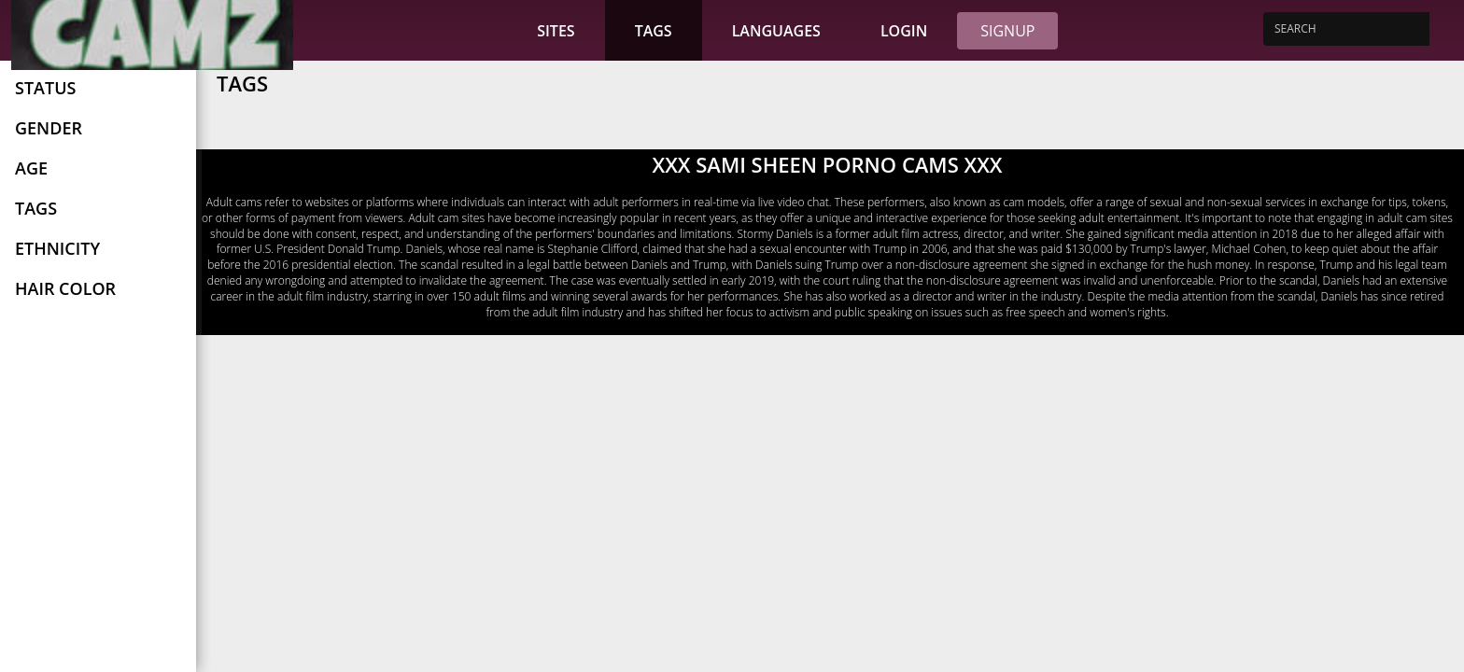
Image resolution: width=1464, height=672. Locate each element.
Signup (1007, 31)
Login (903, 31)
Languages (776, 31)
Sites (555, 31)
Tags (653, 31)
